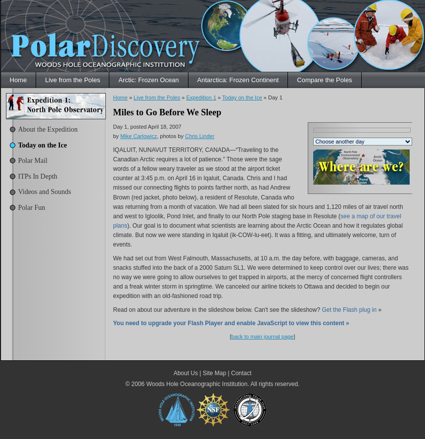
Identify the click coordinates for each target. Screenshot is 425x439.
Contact (241, 373)
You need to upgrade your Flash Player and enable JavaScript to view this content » (231, 323)
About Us (186, 373)
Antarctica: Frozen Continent (238, 80)
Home (18, 80)
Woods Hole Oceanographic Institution (197, 384)
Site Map (214, 373)
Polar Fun (32, 207)
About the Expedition (48, 129)
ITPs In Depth (37, 176)
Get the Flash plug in (349, 309)
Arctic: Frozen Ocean (148, 80)
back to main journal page (263, 337)
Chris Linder (199, 136)
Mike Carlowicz (138, 136)
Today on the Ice (42, 145)
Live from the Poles (72, 80)
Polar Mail (33, 160)
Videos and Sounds (44, 191)
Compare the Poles (324, 80)
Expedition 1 (201, 97)
